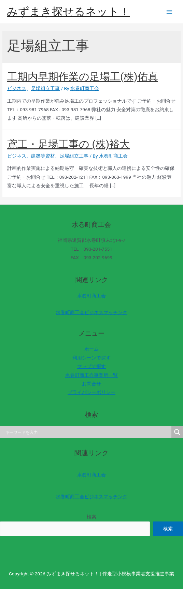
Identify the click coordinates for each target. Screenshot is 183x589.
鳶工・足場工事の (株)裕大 (68, 144)
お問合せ (91, 383)
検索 (91, 516)
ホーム (91, 349)
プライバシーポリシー (91, 392)
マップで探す (91, 366)
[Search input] (87, 432)
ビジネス (16, 88)
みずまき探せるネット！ (68, 11)
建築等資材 (43, 156)
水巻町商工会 (91, 295)
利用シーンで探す (91, 357)
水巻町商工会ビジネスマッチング (91, 312)
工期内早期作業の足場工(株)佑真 (82, 77)
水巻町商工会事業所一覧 (91, 375)
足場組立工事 (45, 88)
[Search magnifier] (177, 432)
